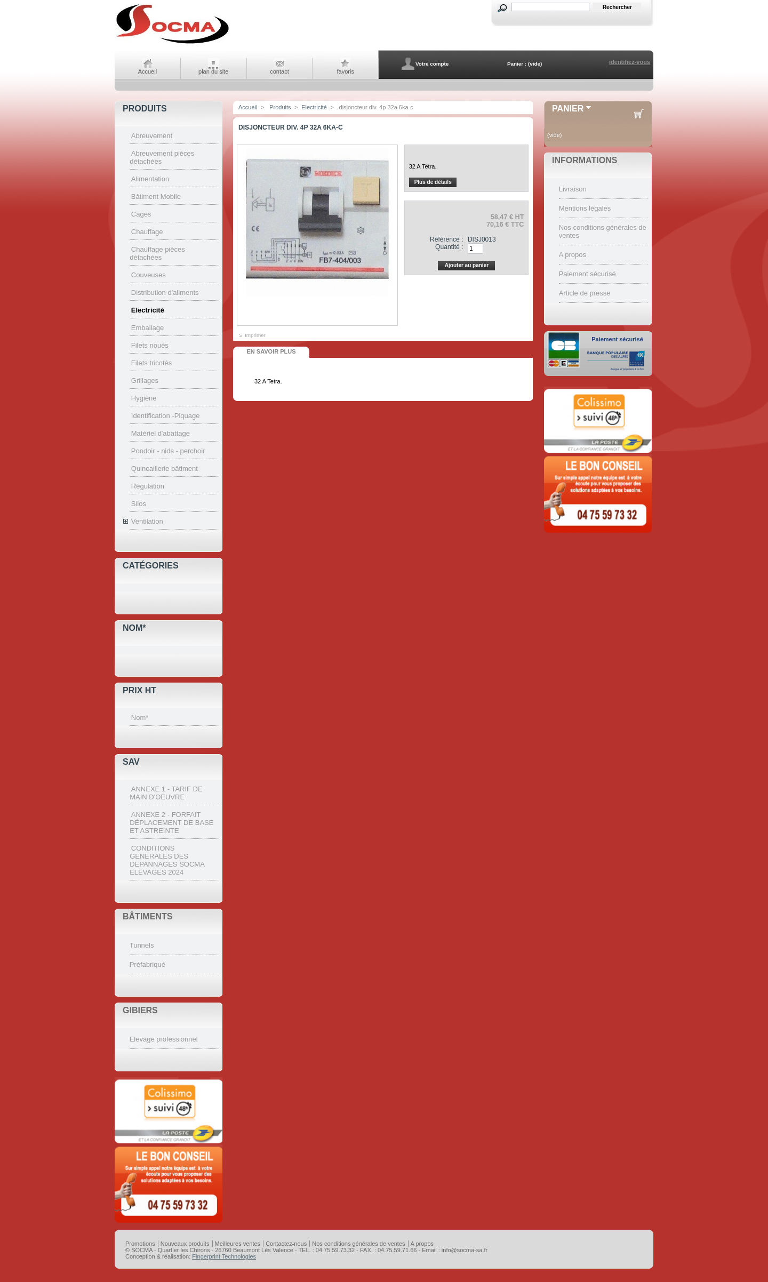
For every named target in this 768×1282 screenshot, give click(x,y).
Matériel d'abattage (160, 433)
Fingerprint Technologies (224, 1256)
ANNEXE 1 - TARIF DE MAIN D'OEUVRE (166, 793)
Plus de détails (433, 182)
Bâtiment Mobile (156, 197)
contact (279, 71)
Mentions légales (585, 208)
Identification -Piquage (165, 416)
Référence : (446, 239)
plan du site (213, 71)
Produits (145, 108)
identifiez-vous (629, 62)
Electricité (147, 310)
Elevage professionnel (164, 1039)
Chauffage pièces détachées (157, 253)
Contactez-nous (286, 1243)
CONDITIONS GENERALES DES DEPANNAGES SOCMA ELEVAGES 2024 (167, 860)
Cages (141, 214)
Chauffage (147, 232)
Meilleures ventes (238, 1243)
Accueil (147, 71)
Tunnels (142, 945)
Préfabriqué (147, 964)
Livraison (573, 189)
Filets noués (150, 345)
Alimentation (150, 179)
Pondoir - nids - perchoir (168, 451)
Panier (567, 108)
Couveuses (148, 275)
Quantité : (449, 247)
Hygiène (144, 398)
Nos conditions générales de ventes (358, 1243)
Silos (138, 504)
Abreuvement (151, 136)
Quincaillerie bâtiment (164, 468)
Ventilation (147, 521)
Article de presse (585, 293)
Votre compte (432, 64)
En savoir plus (270, 351)
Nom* (134, 627)
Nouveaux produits (185, 1243)
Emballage (147, 328)
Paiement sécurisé (587, 274)
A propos (572, 255)
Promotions (140, 1243)
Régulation (147, 486)
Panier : (516, 64)
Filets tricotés (151, 363)
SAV (131, 761)
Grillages (144, 380)
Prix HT (139, 690)
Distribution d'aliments (165, 293)
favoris (345, 71)
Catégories (151, 565)
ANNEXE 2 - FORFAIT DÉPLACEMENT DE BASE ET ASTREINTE (171, 823)
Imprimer (255, 335)
